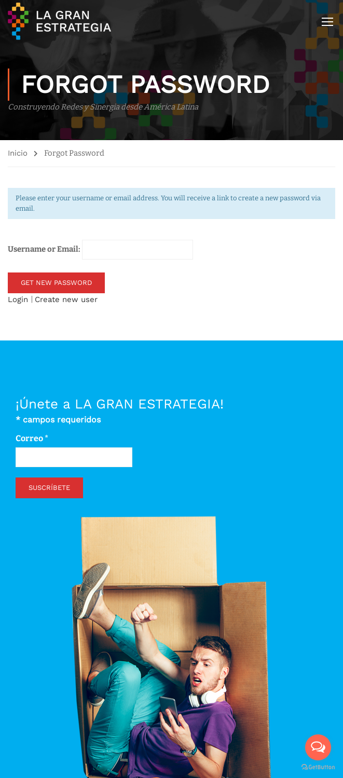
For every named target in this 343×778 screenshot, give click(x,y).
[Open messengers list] (318, 747)
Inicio (18, 153)
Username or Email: (100, 250)
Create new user (66, 299)
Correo (32, 438)
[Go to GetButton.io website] (318, 767)
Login (19, 299)
